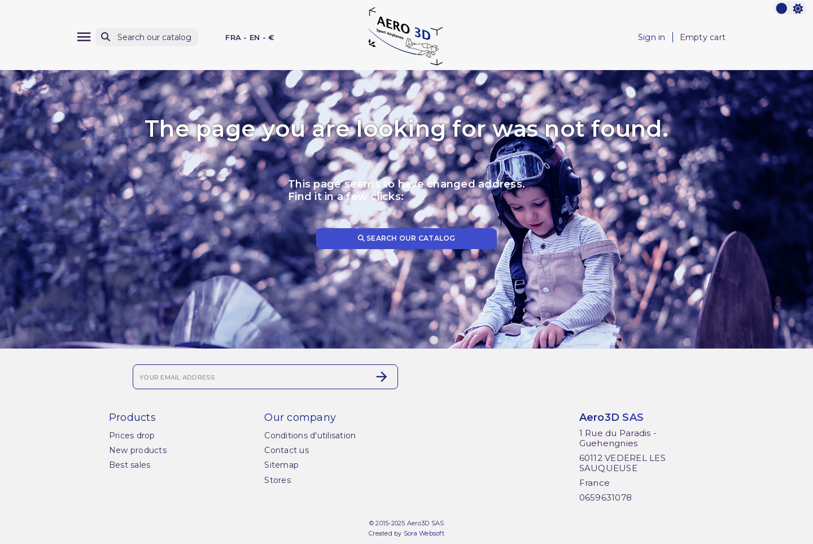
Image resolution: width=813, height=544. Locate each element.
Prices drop (132, 435)
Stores (277, 480)
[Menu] (83, 37)
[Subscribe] (381, 376)
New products (138, 450)
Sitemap (281, 465)
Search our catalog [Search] (407, 238)
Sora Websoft (424, 533)
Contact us (286, 450)
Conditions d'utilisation (310, 435)
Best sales (130, 465)
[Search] (146, 37)
